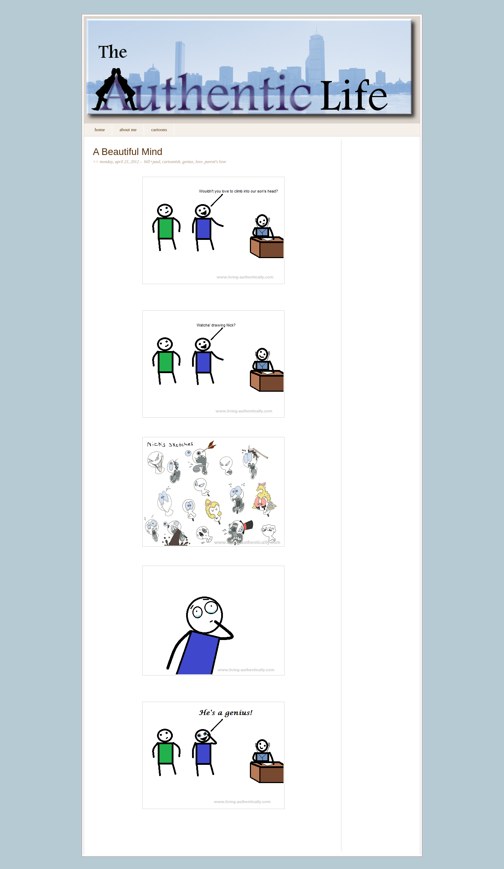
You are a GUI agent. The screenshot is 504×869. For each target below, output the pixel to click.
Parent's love (215, 161)
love (199, 161)
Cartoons (159, 129)
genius (187, 161)
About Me (128, 129)
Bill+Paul (152, 161)
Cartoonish (171, 161)
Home (100, 129)
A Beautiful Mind (127, 151)
